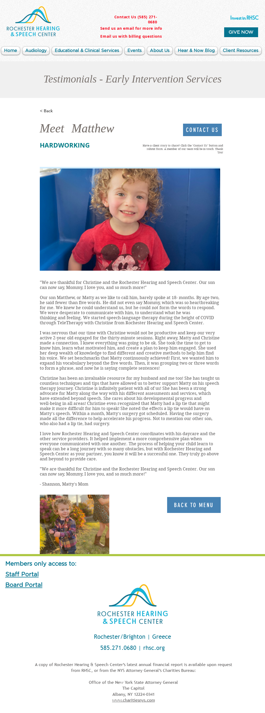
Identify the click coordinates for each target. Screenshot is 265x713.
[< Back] (57, 111)
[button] (160, 51)
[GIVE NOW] (241, 32)
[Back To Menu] (194, 505)
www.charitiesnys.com (133, 700)
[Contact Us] (202, 130)
